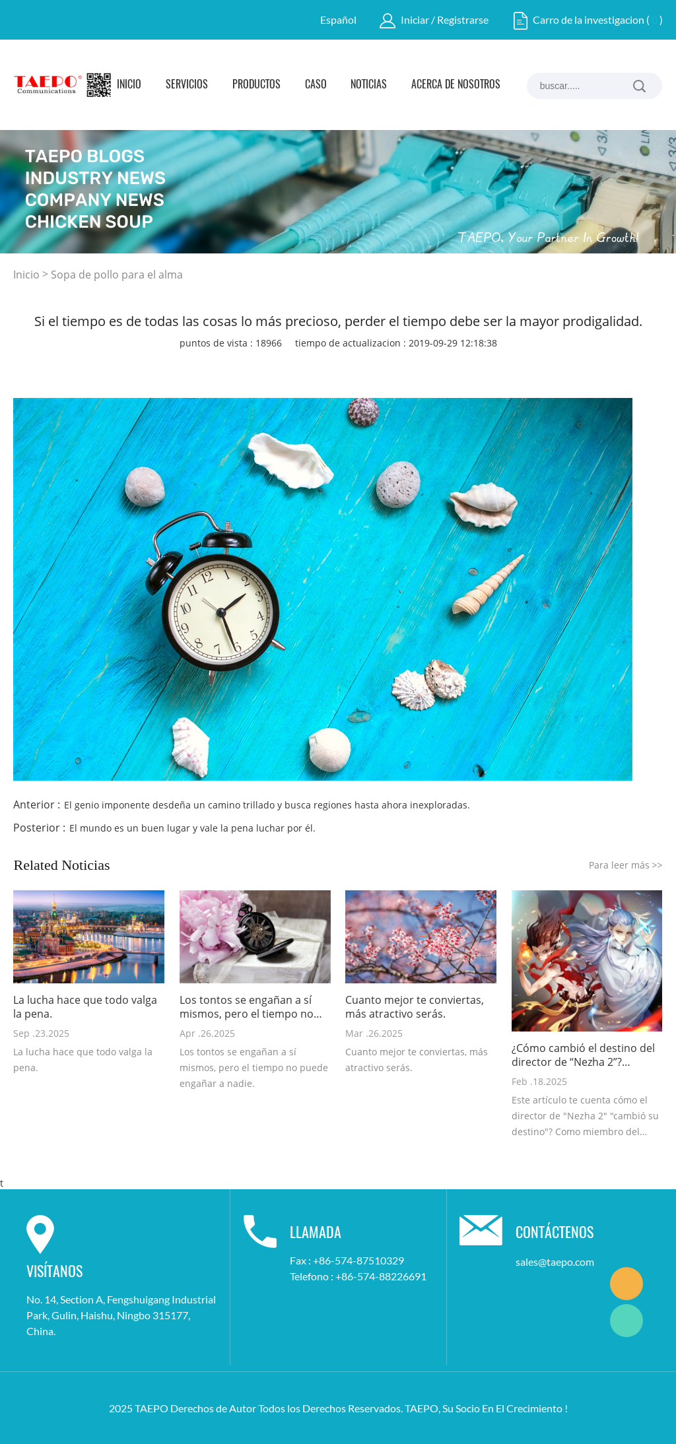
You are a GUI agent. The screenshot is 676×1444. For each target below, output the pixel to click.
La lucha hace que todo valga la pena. (85, 1007)
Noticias (369, 85)
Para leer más (626, 865)
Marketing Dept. (626, 1283)
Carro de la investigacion (588, 19)
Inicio (129, 85)
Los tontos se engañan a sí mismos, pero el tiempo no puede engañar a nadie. (247, 1007)
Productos (256, 85)
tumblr (438, 366)
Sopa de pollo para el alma (117, 274)
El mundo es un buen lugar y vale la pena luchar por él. (192, 828)
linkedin (260, 366)
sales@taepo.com (555, 1261)
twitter (296, 366)
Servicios (187, 85)
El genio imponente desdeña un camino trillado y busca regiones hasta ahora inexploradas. (267, 805)
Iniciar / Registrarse (445, 19)
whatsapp (403, 366)
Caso (316, 85)
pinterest (331, 366)
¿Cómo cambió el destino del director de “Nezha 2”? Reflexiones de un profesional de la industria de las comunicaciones (585, 1055)
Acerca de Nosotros (455, 85)
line (367, 366)
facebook (224, 366)
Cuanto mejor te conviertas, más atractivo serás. (414, 1007)
